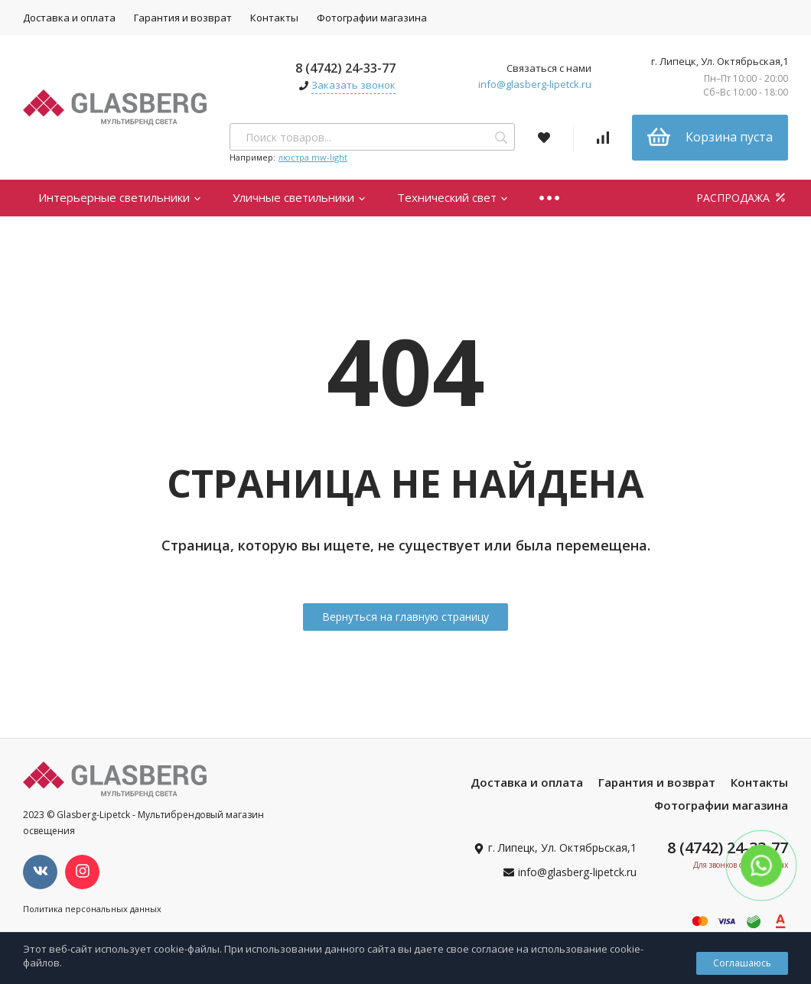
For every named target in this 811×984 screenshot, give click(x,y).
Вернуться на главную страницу (405, 616)
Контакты (274, 17)
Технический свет (453, 197)
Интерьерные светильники (120, 197)
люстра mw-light (312, 157)
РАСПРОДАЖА (742, 197)
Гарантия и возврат (183, 17)
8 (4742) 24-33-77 (345, 68)
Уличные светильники (299, 197)
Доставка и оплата (69, 17)
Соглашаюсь (742, 962)
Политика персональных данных (92, 908)
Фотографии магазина (372, 17)
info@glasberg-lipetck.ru (534, 84)
